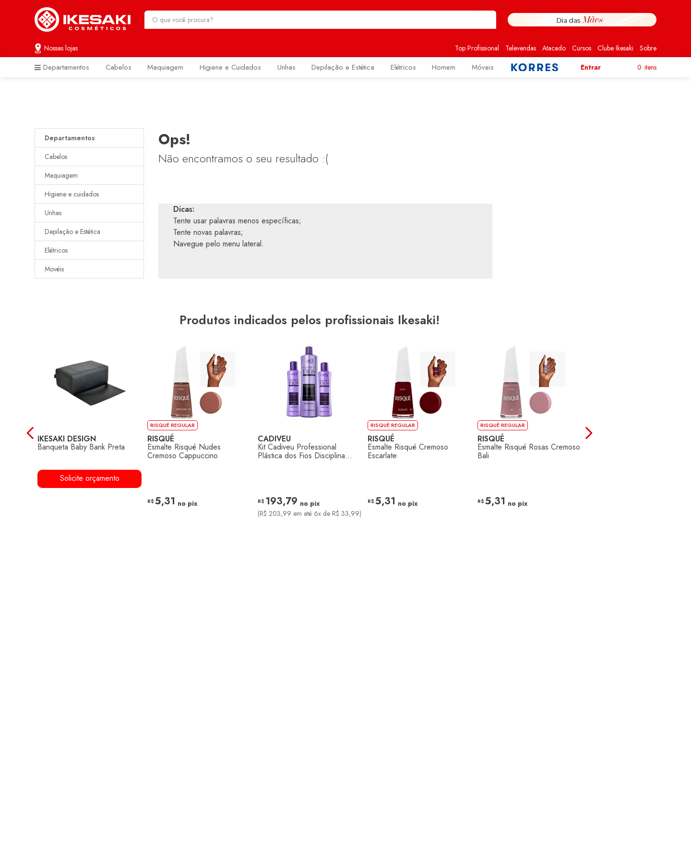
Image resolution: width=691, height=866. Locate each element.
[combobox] (320, 20)
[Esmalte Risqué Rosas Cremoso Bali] (529, 433)
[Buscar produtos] (484, 19)
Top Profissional (477, 48)
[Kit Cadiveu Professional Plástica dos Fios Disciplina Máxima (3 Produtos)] (309, 433)
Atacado (554, 48)
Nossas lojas (61, 48)
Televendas (520, 48)
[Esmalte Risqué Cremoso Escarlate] (420, 433)
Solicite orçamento (89, 477)
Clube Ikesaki (615, 48)
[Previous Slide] (27, 433)
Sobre (648, 48)
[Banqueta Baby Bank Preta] (89, 433)
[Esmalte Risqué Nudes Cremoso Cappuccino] (199, 433)
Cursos (581, 48)
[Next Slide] (591, 433)
